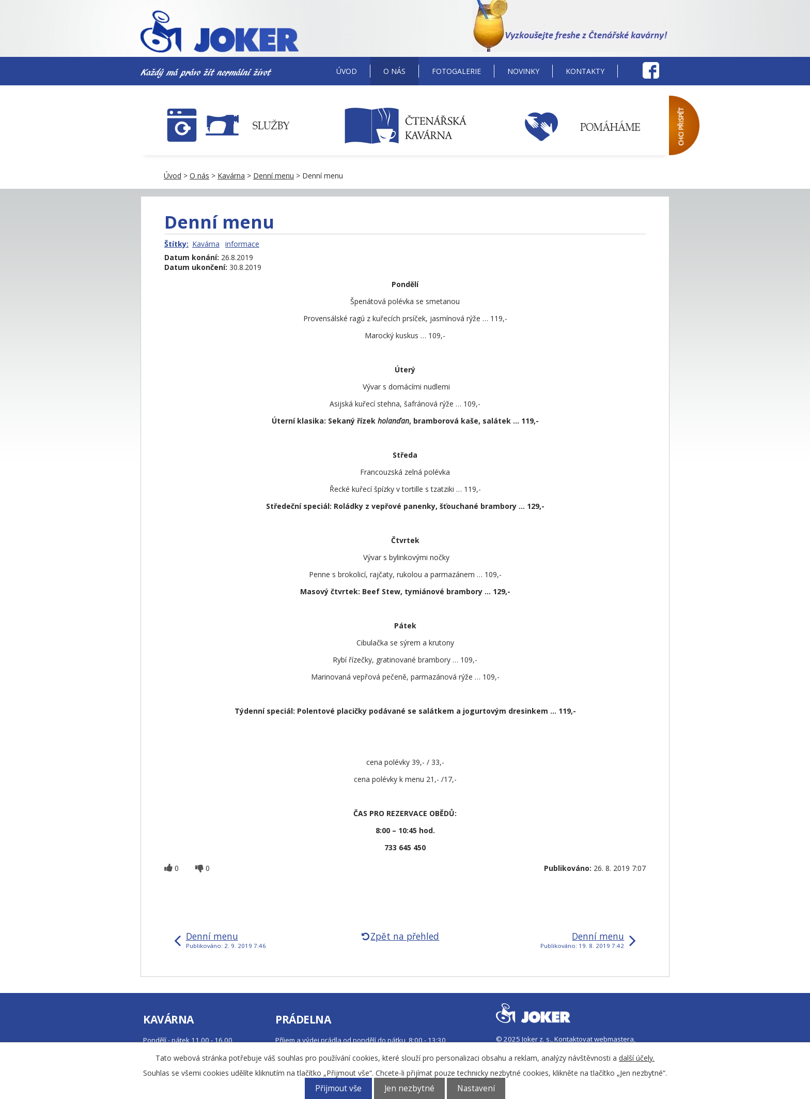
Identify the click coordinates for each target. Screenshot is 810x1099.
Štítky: (176, 244)
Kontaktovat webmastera (594, 1039)
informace (242, 244)
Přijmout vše (338, 1088)
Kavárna (231, 175)
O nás (394, 71)
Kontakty (585, 71)
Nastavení (476, 1088)
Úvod (346, 71)
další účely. (637, 1058)
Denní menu (273, 175)
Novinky (523, 71)
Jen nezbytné (409, 1088)
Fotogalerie (456, 71)
